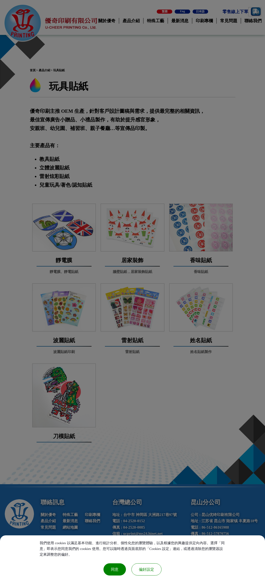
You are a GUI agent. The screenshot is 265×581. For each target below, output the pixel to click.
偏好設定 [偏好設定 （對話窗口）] (146, 569)
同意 (115, 569)
